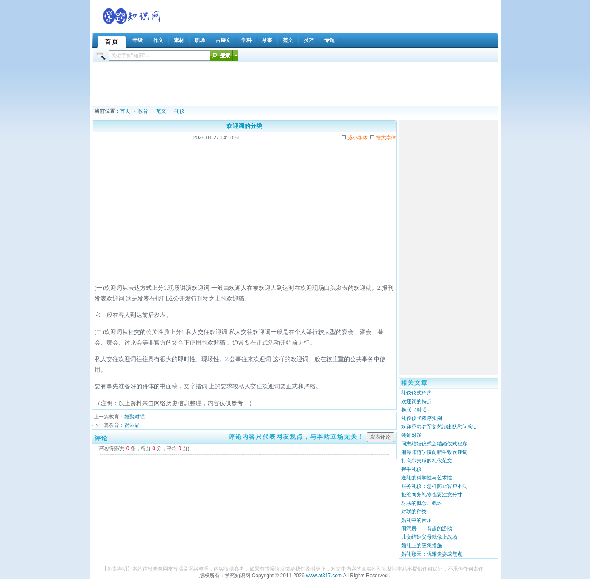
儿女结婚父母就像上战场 (429, 537)
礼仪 (179, 111)
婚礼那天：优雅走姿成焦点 (431, 554)
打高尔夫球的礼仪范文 (426, 461)
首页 (125, 111)
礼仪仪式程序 (416, 393)
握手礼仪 (411, 469)
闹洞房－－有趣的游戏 (426, 529)
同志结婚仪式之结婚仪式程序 (434, 444)
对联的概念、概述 (421, 503)
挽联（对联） (416, 410)
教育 (143, 111)
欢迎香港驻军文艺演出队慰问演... (439, 427)
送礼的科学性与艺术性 (426, 478)
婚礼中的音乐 (416, 520)
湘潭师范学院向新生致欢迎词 (434, 452)
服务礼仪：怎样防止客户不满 (434, 486)
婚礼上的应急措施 (421, 545)
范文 (161, 111)
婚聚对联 (134, 417)
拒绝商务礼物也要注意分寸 (431, 495)
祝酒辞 (132, 425)
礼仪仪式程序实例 (421, 418)
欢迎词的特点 (416, 401)
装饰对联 (411, 435)
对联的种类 (414, 512)
